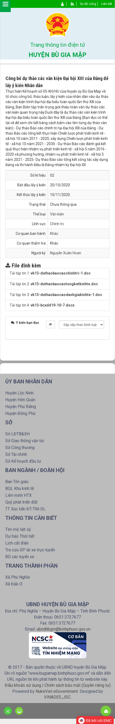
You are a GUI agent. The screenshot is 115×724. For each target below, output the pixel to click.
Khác (54, 233)
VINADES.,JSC (57, 697)
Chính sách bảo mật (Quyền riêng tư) (78, 685)
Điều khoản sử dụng (23, 685)
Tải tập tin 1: (50, 273)
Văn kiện (57, 214)
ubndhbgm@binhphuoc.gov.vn (63, 629)
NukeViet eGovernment (57, 691)
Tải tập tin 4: (42, 305)
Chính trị (57, 224)
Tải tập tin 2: (54, 284)
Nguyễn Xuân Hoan (65, 253)
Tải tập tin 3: (56, 295)
